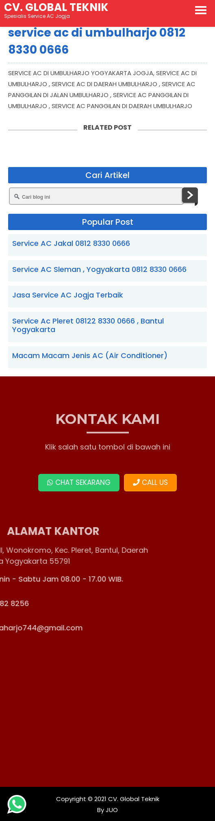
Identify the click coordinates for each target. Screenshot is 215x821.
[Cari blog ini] (96, 196)
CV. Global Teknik (133, 799)
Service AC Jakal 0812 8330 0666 (71, 243)
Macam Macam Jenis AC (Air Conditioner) (89, 355)
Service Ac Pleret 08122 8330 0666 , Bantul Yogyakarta (88, 325)
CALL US (150, 482)
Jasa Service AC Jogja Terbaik (67, 295)
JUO (111, 810)
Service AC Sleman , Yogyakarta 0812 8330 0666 (99, 269)
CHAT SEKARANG (79, 482)
